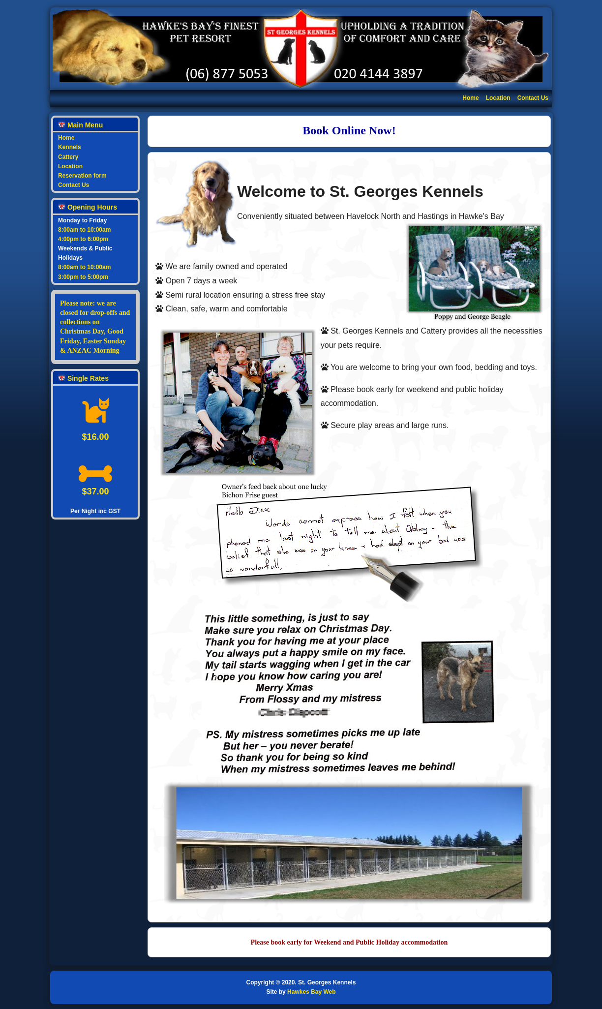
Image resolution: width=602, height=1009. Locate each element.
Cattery (68, 156)
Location (498, 97)
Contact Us (532, 97)
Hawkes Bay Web (311, 991)
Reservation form (82, 175)
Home (470, 97)
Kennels (69, 147)
